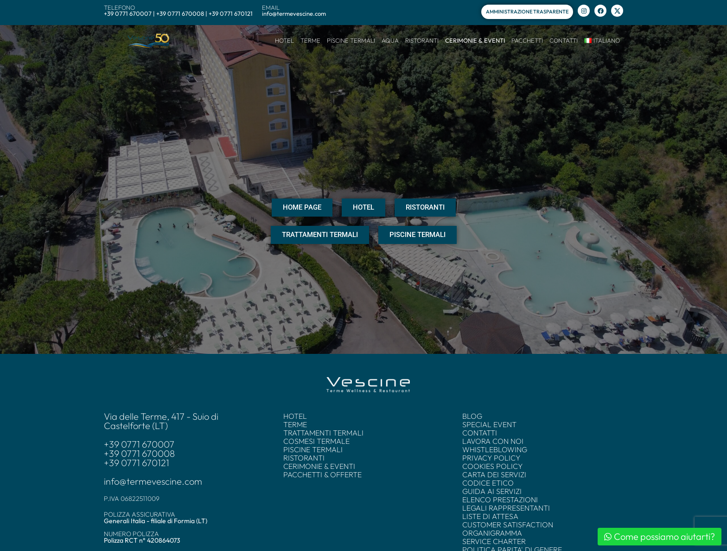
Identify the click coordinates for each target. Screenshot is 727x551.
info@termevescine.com (153, 481)
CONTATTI (563, 40)
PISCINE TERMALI (351, 40)
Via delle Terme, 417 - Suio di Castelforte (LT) (161, 421)
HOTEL (284, 40)
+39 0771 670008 (139, 453)
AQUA (390, 40)
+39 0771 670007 (139, 444)
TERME (310, 40)
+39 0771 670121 (136, 463)
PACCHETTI (527, 40)
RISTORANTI (422, 40)
